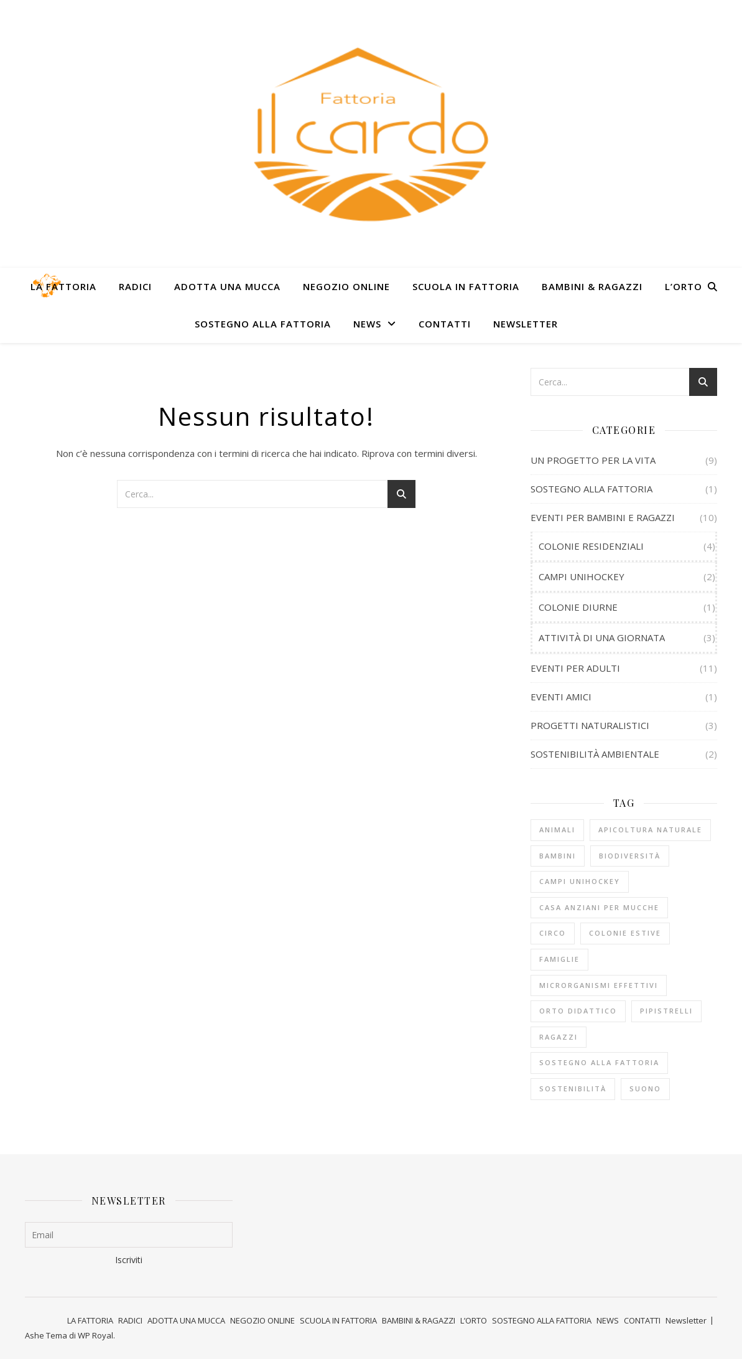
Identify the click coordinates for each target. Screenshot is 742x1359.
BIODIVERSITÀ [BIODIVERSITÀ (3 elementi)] (630, 855)
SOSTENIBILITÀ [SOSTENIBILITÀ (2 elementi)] (572, 1088)
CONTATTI (445, 323)
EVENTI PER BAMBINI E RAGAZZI (603, 517)
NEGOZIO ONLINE (346, 286)
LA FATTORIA (63, 286)
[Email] (129, 1235)
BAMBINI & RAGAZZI (592, 286)
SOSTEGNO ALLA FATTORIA (263, 323)
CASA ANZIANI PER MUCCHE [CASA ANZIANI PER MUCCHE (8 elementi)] (599, 907)
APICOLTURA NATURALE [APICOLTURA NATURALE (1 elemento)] (650, 829)
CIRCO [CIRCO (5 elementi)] (552, 933)
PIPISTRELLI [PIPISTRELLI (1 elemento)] (666, 1010)
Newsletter (525, 323)
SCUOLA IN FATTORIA (465, 286)
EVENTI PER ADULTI (575, 668)
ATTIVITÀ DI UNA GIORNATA (602, 637)
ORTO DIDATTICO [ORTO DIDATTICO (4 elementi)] (578, 1010)
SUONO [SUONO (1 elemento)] (645, 1088)
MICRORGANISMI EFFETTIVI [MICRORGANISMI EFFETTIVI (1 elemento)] (598, 985)
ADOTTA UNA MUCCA (227, 286)
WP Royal (95, 1335)
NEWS (367, 323)
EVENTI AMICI (561, 696)
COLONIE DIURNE (578, 607)
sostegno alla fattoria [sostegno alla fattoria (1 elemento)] (599, 1062)
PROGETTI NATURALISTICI (590, 725)
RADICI (135, 286)
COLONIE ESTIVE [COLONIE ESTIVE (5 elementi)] (625, 933)
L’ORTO (683, 286)
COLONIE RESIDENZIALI (591, 546)
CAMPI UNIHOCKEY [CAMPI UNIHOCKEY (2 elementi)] (579, 881)
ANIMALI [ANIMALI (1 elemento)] (557, 829)
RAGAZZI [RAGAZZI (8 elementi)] (558, 1037)
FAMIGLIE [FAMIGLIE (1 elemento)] (559, 959)
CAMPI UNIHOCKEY (581, 576)
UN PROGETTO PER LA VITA (593, 460)
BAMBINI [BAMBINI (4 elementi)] (557, 855)
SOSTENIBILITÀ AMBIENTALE (595, 754)
